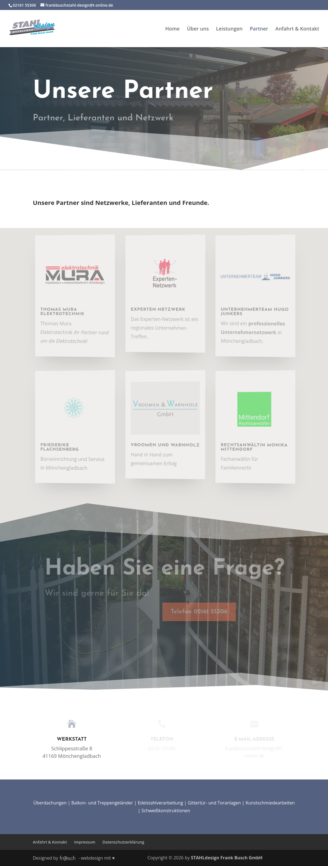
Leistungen (229, 29)
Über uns (198, 29)
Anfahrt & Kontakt (297, 29)
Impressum (84, 842)
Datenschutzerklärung (123, 842)
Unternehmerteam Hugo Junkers (257, 311)
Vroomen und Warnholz (167, 444)
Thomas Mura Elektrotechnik (65, 311)
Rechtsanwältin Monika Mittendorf (256, 446)
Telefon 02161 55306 (192, 612)
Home (172, 29)
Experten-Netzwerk (160, 309)
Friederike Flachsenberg (63, 446)
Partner (259, 29)
